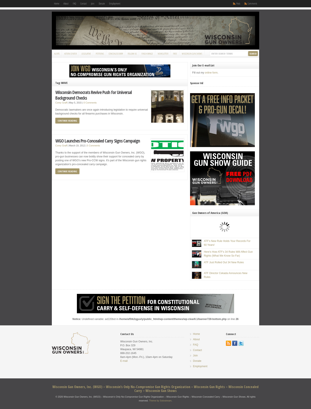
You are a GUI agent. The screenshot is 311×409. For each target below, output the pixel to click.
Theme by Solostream (160, 400)
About (65, 3)
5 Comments (93, 145)
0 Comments (90, 102)
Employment (114, 3)
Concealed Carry (116, 53)
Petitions (100, 53)
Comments (252, 3)
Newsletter (163, 53)
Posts (238, 3)
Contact (83, 3)
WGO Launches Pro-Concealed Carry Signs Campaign (97, 141)
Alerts (57, 53)
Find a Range (147, 53)
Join (92, 3)
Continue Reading (67, 120)
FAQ (74, 3)
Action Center (70, 53)
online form (211, 72)
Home (56, 3)
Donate (102, 3)
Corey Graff (61, 102)
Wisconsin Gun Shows (192, 53)
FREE (175, 53)
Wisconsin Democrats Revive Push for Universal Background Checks (93, 95)
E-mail (124, 360)
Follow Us (132, 53)
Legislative (86, 53)
